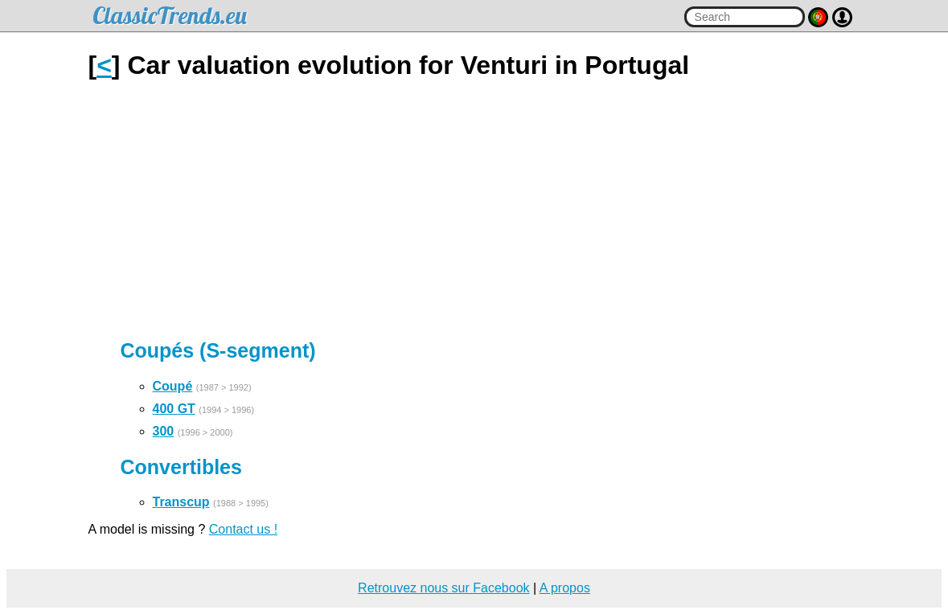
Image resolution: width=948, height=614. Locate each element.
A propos (565, 588)
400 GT (174, 408)
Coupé (173, 386)
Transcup (181, 502)
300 (163, 431)
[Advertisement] (474, 209)
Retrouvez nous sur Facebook (443, 588)
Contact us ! (243, 529)
